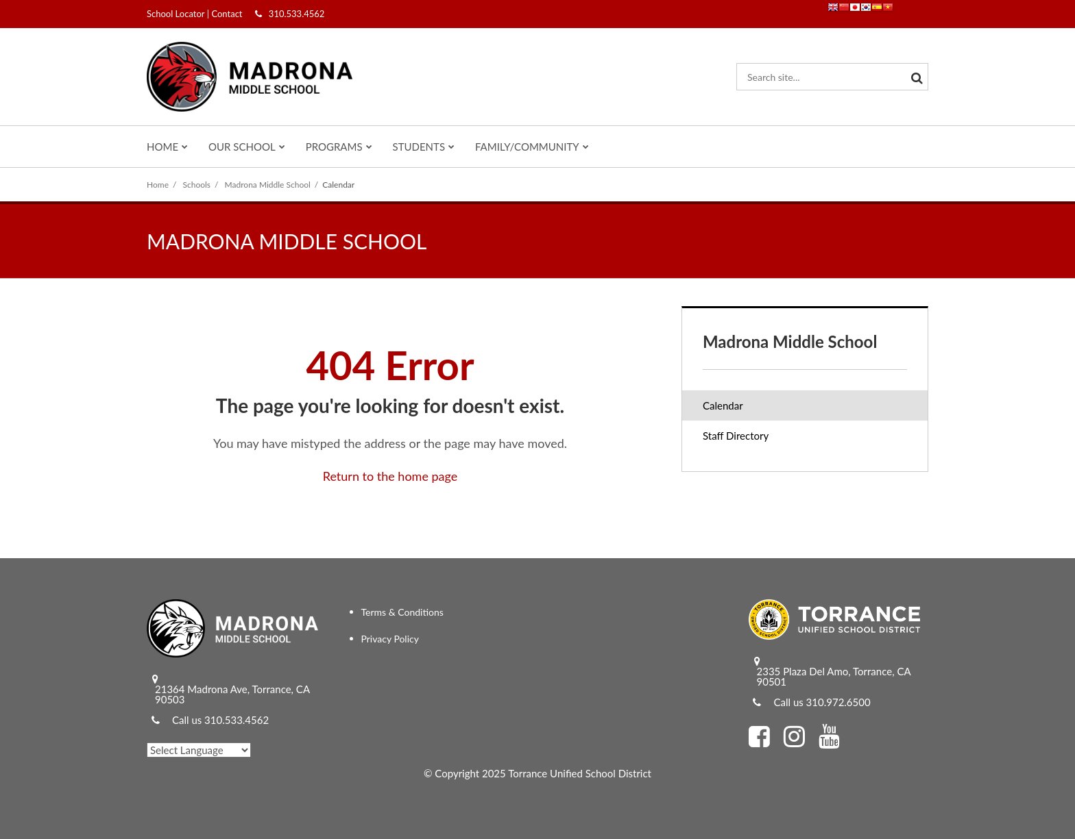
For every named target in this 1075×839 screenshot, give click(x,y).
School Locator (175, 13)
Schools (197, 184)
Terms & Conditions (402, 612)
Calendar (723, 405)
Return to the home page (390, 476)
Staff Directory (736, 435)
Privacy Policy (390, 638)
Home (158, 184)
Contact (226, 13)
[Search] (914, 76)
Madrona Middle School (268, 184)
